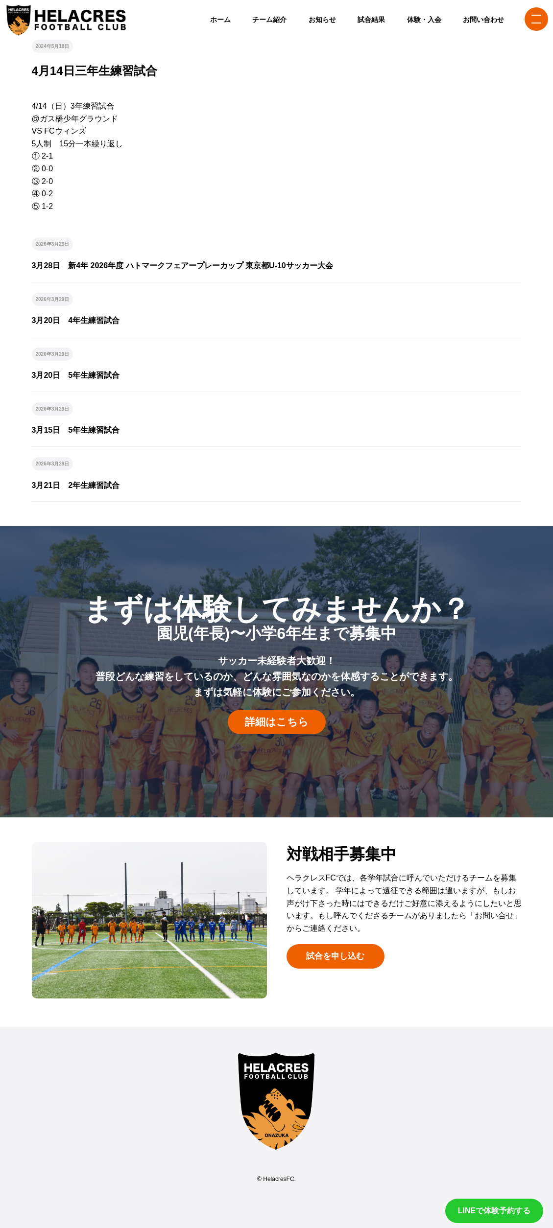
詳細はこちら (277, 721)
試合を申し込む (335, 956)
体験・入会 (424, 19)
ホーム (220, 19)
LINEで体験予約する (494, 1210)
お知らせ (322, 19)
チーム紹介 (269, 19)
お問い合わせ (483, 19)
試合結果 (371, 19)
